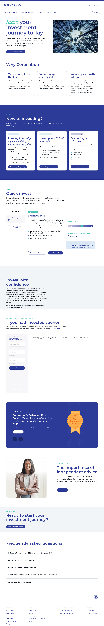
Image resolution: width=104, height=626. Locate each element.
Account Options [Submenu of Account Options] (27, 12)
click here (57, 328)
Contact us (90, 598)
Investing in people (35, 604)
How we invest (11, 604)
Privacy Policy (57, 622)
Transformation (11, 609)
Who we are (10, 598)
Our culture (10, 601)
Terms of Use (49, 622)
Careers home (33, 598)
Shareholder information (66, 598)
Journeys (32, 601)
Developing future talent (37, 606)
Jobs (30, 609)
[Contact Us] (89, 12)
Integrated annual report (66, 601)
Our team (9, 606)
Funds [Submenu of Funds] (40, 12)
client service (92, 601)
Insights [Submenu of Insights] (56, 12)
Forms (49, 12)
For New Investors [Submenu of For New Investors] (10, 12)
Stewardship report (64, 604)
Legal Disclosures (23, 622)
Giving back (10, 612)
